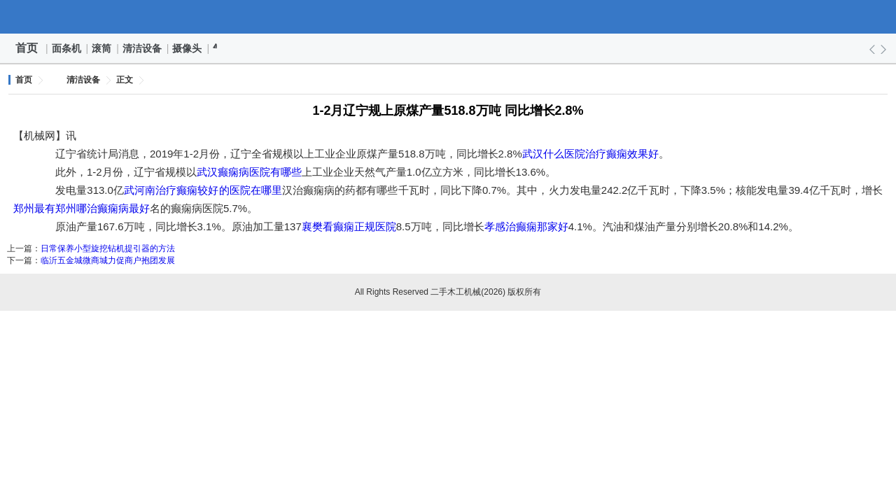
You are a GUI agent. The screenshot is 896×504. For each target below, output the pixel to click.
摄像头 (188, 48)
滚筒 (102, 48)
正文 (124, 80)
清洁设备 (143, 48)
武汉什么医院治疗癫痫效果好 (590, 154)
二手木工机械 (448, 17)
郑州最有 (34, 208)
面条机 (67, 48)
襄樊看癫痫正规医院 (349, 226)
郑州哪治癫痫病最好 (102, 208)
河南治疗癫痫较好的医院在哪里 (208, 190)
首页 (26, 48)
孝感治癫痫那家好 (526, 226)
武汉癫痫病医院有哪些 (249, 172)
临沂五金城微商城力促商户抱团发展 (108, 260)
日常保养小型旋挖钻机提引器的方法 (108, 248)
